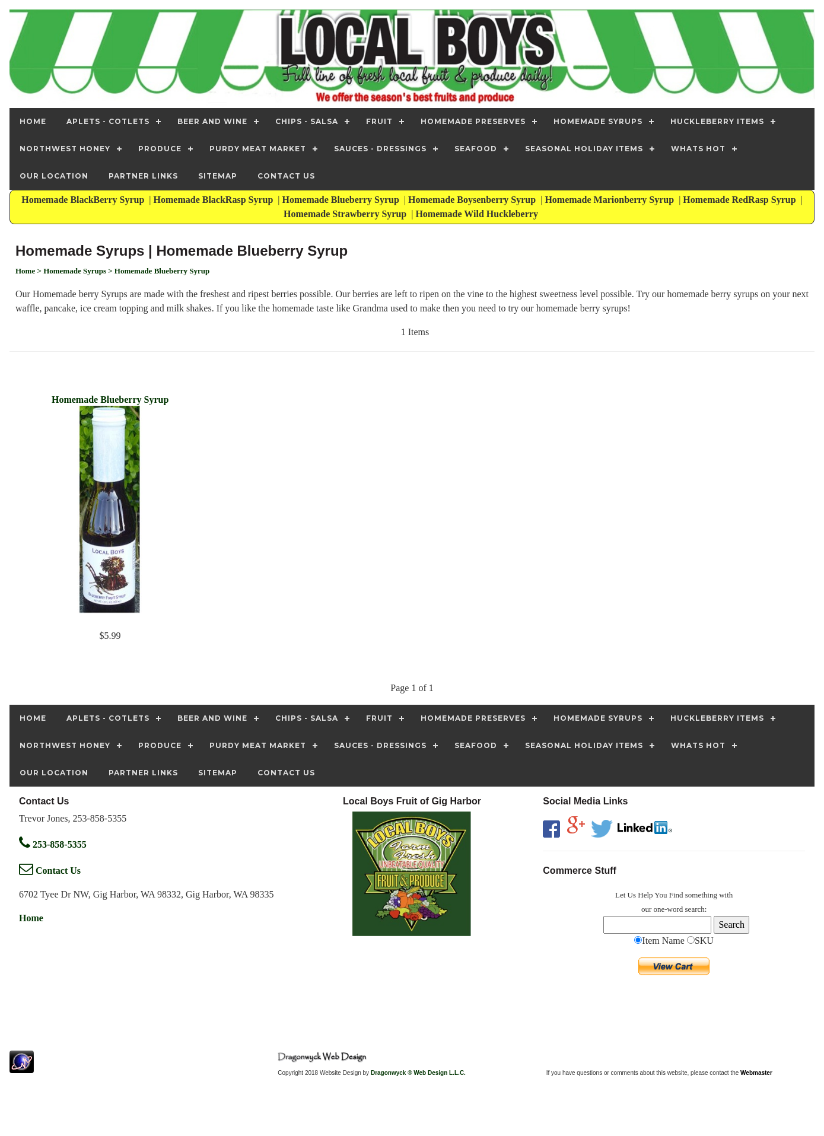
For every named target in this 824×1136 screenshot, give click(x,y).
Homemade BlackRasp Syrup (215, 200)
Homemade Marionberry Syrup (610, 200)
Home (31, 918)
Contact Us (50, 870)
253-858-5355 (53, 844)
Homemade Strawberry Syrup (346, 214)
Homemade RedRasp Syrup (740, 200)
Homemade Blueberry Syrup (342, 200)
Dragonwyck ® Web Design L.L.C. (418, 1073)
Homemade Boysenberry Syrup (473, 200)
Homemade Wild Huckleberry (477, 214)
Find (676, 894)
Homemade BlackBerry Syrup (84, 200)
